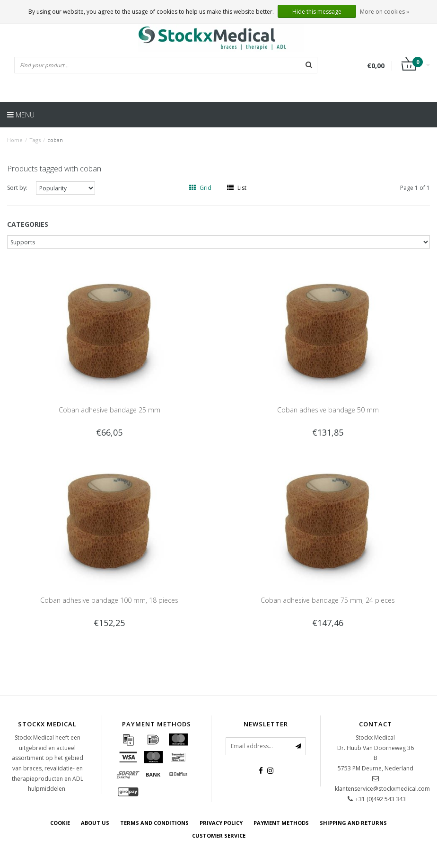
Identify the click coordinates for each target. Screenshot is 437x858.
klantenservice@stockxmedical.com (382, 789)
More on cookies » (384, 12)
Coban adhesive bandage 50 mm (328, 409)
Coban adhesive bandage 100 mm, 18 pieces (109, 600)
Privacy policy (221, 822)
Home (15, 139)
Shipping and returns (353, 822)
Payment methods (281, 822)
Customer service (218, 835)
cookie (60, 822)
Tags (35, 139)
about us (95, 822)
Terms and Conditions (154, 822)
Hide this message (316, 12)
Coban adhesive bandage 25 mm (109, 409)
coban (55, 139)
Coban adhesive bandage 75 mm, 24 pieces (328, 600)
